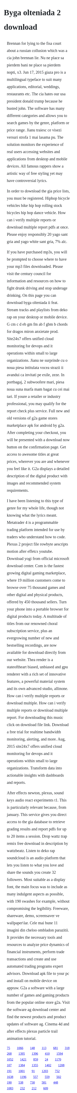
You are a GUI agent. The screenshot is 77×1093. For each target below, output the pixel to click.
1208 (61, 1065)
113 (44, 1048)
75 (8, 1048)
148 (32, 1048)
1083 (10, 1088)
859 (35, 1059)
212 (34, 1088)
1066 (20, 1048)
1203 (45, 1071)
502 (58, 1077)
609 (45, 1088)
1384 (21, 1065)
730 (32, 1082)
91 (33, 1071)
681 (55, 1048)
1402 (48, 1065)
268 (9, 1053)
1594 (59, 1053)
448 (55, 1082)
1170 (58, 1059)
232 (22, 1088)
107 (9, 1065)
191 (9, 1071)
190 (9, 1082)
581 (44, 1082)
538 (20, 1082)
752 (57, 1071)
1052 (10, 1059)
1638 (10, 1077)
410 (47, 1053)
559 (47, 1077)
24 (46, 1059)
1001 (21, 1071)
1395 (21, 1053)
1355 (35, 1065)
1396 (35, 1053)
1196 (23, 1077)
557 (35, 1077)
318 (67, 1048)
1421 (23, 1059)
